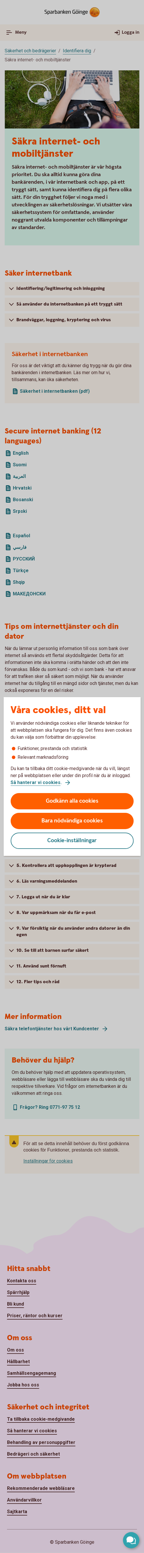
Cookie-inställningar (72, 840)
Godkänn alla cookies (72, 801)
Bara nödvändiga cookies (72, 820)
